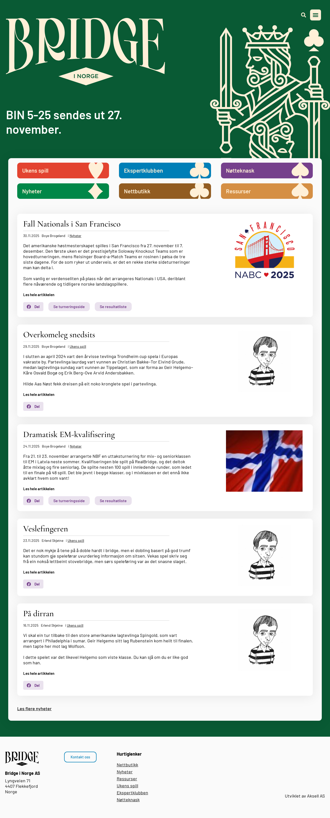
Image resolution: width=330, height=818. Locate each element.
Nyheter (75, 236)
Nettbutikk (127, 764)
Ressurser (127, 778)
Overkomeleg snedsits (59, 335)
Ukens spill (78, 346)
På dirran (38, 613)
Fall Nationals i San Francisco (71, 224)
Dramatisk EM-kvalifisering (69, 434)
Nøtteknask (128, 799)
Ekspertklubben (132, 792)
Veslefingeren (45, 529)
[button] (315, 14)
